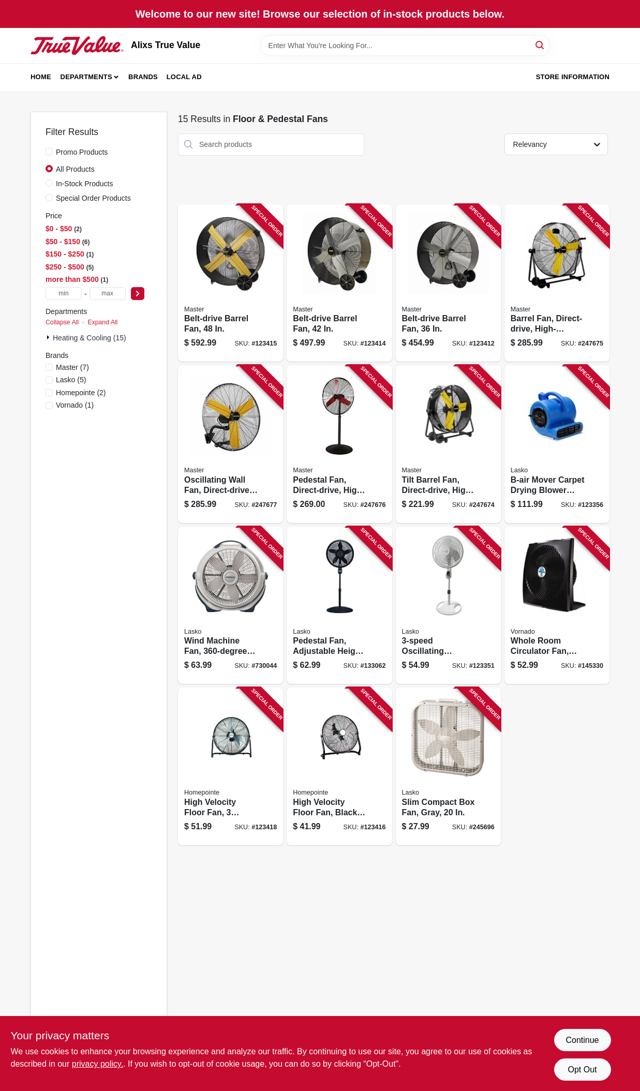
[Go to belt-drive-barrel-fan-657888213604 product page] (448, 283)
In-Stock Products (84, 183)
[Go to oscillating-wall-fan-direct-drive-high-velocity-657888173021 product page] (230, 444)
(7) (72, 367)
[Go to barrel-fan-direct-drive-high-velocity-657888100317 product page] (556, 283)
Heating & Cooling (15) (89, 338)
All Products (75, 169)
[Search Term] (405, 45)
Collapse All (62, 322)
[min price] (64, 293)
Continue (582, 1040)
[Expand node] (49, 337)
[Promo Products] (49, 151)
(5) (71, 380)
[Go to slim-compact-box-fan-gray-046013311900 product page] (448, 766)
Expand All (102, 322)
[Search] (540, 44)
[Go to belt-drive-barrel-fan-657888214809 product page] (230, 283)
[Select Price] (137, 293)
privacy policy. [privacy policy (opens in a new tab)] (97, 1063)
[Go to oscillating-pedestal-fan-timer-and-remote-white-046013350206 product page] (448, 605)
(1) (75, 405)
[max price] (108, 293)
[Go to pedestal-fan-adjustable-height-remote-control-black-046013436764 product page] (339, 605)
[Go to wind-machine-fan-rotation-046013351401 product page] (230, 605)
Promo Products (82, 152)
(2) (81, 392)
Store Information (572, 77)
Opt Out (582, 1069)
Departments (86, 77)
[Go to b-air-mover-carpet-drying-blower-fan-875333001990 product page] (556, 444)
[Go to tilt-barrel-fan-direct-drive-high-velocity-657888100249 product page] (448, 444)
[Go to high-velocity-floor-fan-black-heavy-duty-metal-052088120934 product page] (339, 766)
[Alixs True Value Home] (77, 45)
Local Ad (184, 77)
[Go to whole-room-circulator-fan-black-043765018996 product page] (556, 605)
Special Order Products (93, 198)
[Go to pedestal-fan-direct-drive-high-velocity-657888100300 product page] (339, 444)
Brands (143, 77)
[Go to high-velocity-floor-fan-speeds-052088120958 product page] (230, 766)
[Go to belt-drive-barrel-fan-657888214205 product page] (339, 283)
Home (41, 77)
